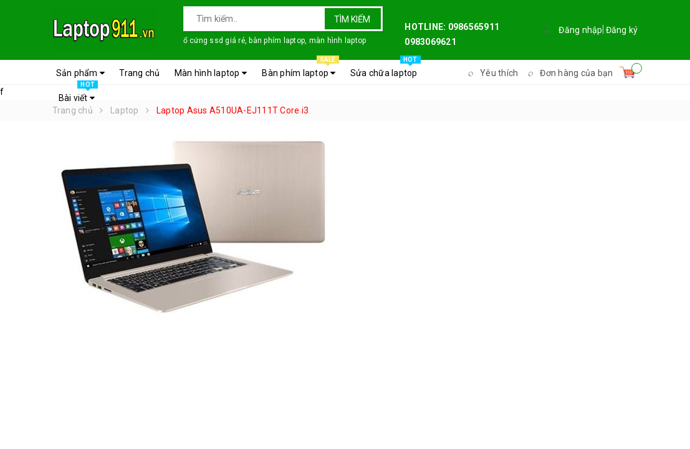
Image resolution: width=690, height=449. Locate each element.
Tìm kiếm (352, 19)
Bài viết (78, 94)
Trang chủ (139, 73)
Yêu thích (491, 73)
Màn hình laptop (211, 73)
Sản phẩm (80, 73)
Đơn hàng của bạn (568, 73)
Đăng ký (622, 30)
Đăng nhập (580, 30)
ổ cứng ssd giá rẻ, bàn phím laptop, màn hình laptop (275, 40)
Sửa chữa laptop (385, 69)
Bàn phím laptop (300, 69)
